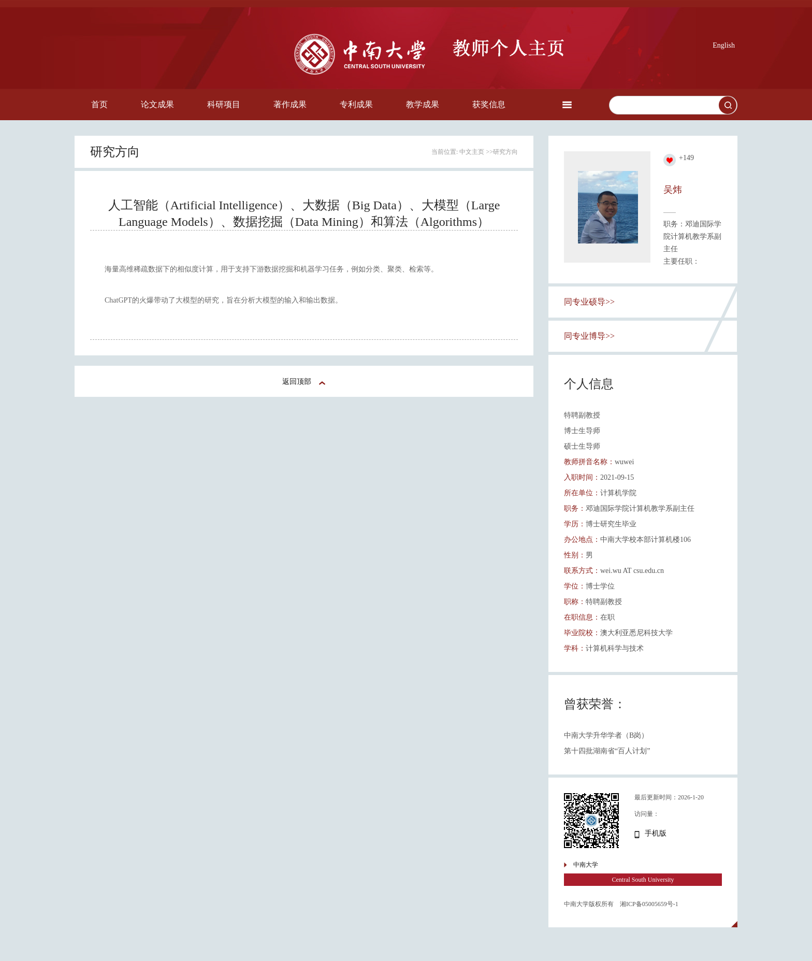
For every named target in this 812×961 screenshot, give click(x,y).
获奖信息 (488, 104)
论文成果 (157, 104)
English (724, 45)
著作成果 (290, 104)
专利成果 (356, 104)
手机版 (655, 833)
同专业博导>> (589, 336)
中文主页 (471, 151)
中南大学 (585, 864)
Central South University (643, 879)
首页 (99, 104)
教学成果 (422, 104)
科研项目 (223, 104)
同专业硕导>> (589, 301)
